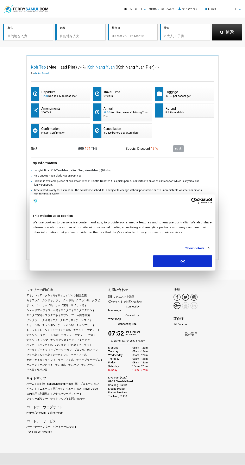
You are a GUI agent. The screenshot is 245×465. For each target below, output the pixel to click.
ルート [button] (139, 9)
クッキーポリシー (37, 399)
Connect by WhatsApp (123, 317)
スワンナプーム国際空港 (75, 315)
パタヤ (86, 340)
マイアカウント (189, 9)
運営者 (56, 389)
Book (178, 148)
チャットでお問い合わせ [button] (125, 302)
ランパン (73, 365)
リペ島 (30, 370)
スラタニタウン (83, 310)
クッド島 (68, 300)
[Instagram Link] (193, 297)
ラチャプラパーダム (88, 360)
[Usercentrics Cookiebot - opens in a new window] (194, 201)
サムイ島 (47, 305)
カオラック (33, 300)
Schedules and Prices (60, 384)
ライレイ (50, 360)
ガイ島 (56, 295)
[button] (223, 9)
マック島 (31, 355)
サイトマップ (58, 399)
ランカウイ (46, 365)
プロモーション (89, 384)
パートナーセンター (38, 427)
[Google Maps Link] (177, 306)
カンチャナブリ (51, 300)
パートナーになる (63, 427)
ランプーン (88, 365)
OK (182, 261)
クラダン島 (83, 300)
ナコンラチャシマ (37, 340)
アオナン (31, 295)
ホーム (128, 9)
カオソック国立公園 (75, 295)
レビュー (68, 389)
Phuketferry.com (36, 413)
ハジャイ (74, 340)
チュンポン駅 (66, 325)
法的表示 (31, 394)
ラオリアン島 (66, 360)
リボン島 (42, 370)
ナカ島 (67, 330)
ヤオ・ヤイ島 (34, 360)
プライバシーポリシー (65, 394)
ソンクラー (33, 320)
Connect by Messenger (123, 308)
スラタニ (66, 310)
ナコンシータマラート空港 (77, 335)
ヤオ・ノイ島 (79, 355)
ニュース (44, 389)
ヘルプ (170, 9)
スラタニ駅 (51, 315)
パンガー (31, 345)
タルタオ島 (67, 320)
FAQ (78, 389)
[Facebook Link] (177, 297)
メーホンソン (60, 355)
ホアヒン (92, 350)
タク (55, 320)
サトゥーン (33, 305)
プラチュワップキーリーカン (54, 350)
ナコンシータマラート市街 (42, 335)
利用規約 (44, 394)
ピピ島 (72, 345)
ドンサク (55, 330)
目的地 (41, 384)
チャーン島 (33, 325)
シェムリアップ (35, 310)
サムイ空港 (62, 305)
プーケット (85, 345)
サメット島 (77, 305)
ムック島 (44, 355)
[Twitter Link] (185, 297)
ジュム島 (53, 310)
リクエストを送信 (121, 297)
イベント (31, 389)
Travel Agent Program (39, 432)
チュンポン (49, 325)
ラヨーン (31, 365)
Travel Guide (90, 389)
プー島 (30, 350)
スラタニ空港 (34, 315)
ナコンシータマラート (86, 330)
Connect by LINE (122, 324)
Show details (195, 248)
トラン (43, 330)
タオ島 (46, 320)
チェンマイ (82, 320)
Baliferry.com (55, 413)
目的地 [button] (153, 9)
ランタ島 (60, 365)
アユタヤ (44, 295)
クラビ (96, 300)
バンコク (60, 345)
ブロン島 (79, 350)
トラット (31, 330)
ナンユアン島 (58, 340)
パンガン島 (46, 345)
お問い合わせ (77, 399)
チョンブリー (84, 325)
